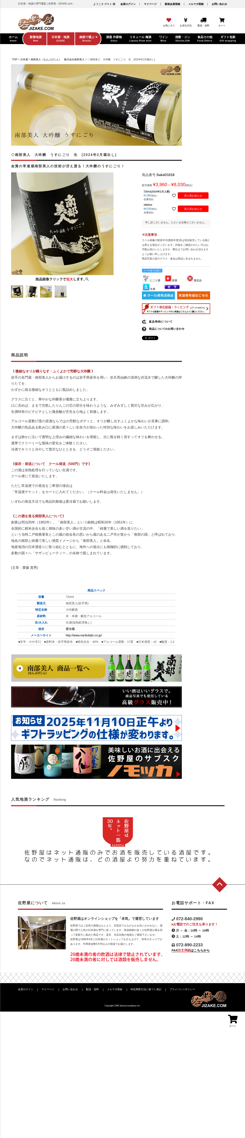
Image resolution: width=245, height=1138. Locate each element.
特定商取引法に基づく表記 (146, 989)
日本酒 (24, 59)
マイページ (150, 4)
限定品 (194, 280)
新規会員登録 (172, 4)
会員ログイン (128, 4)
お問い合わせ (219, 4)
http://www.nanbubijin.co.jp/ (84, 635)
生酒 (148, 288)
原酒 (170, 280)
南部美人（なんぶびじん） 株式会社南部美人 (58, 59)
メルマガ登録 (196, 4)
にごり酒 (151, 280)
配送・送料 (92, 989)
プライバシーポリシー (182, 989)
